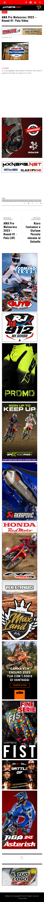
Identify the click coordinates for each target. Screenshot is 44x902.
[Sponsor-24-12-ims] (19, 372)
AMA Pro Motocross (9, 201)
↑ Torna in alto (22, 898)
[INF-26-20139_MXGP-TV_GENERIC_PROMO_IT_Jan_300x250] (19, 774)
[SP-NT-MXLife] (11, 31)
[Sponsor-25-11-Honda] (19, 551)
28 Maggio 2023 (7, 37)
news (4, 12)
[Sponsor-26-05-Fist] (19, 729)
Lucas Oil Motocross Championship (29, 201)
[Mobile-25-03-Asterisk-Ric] (22, 137)
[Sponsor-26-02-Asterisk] (19, 820)
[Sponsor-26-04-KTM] (19, 670)
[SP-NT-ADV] (19, 876)
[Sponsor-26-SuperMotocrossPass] (19, 432)
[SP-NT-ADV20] (32, 31)
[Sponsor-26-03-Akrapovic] (19, 491)
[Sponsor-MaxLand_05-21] (19, 610)
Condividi (5, 68)
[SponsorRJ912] (19, 327)
